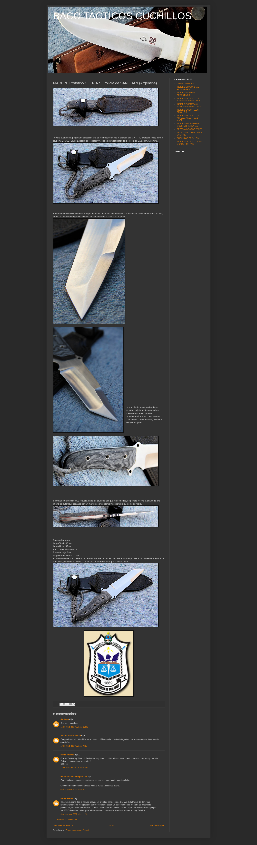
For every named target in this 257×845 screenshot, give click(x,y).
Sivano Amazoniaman (70, 735)
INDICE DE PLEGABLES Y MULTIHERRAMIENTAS (189, 124)
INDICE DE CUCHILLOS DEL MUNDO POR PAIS (190, 143)
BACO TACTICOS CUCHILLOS (122, 15)
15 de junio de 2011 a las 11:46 (74, 727)
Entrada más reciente (63, 825)
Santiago (64, 719)
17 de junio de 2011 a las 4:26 (73, 746)
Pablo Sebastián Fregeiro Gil (73, 776)
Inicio (111, 825)
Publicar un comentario (67, 820)
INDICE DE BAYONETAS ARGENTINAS (188, 88)
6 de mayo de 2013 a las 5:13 (73, 789)
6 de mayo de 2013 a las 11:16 (74, 814)
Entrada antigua (157, 825)
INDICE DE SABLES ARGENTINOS (186, 94)
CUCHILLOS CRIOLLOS (188, 138)
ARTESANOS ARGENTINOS (189, 129)
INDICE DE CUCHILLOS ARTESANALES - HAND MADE (188, 117)
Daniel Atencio (67, 755)
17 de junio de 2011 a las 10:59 (74, 768)
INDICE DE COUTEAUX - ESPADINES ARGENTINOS (189, 105)
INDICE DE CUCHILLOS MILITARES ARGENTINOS (188, 99)
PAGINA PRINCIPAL (186, 84)
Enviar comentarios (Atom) (77, 830)
